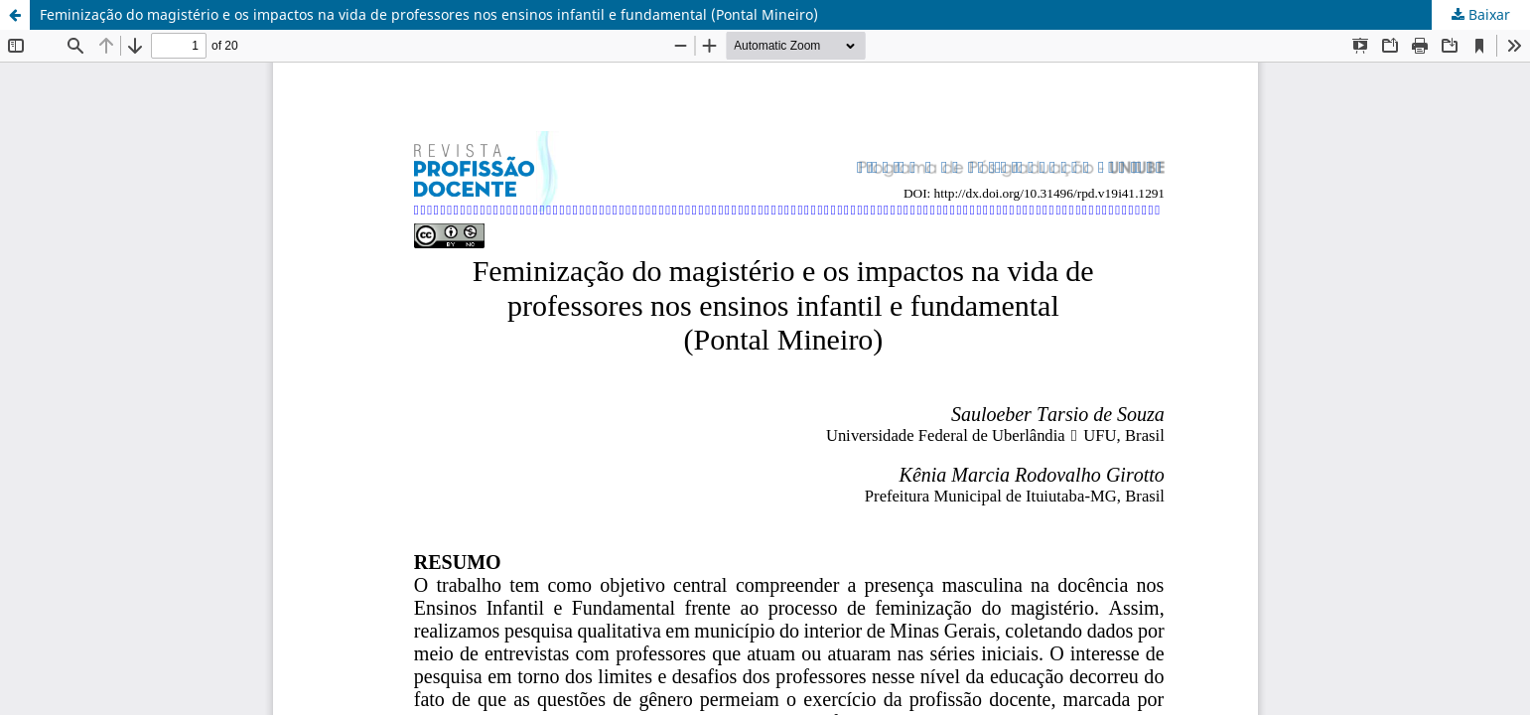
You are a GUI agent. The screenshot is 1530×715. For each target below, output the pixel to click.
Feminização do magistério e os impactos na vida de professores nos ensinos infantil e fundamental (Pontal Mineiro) (429, 14)
